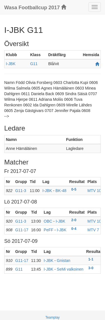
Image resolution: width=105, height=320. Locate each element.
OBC (48, 221)
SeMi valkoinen (70, 269)
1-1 (90, 259)
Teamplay (52, 317)
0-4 (73, 229)
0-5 (73, 189)
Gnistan (63, 260)
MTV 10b (95, 190)
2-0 (73, 220)
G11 (34, 63)
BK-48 (60, 190)
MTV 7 (93, 230)
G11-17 (21, 230)
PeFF (48, 230)
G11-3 (20, 190)
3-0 (90, 268)
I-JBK (10, 63)
